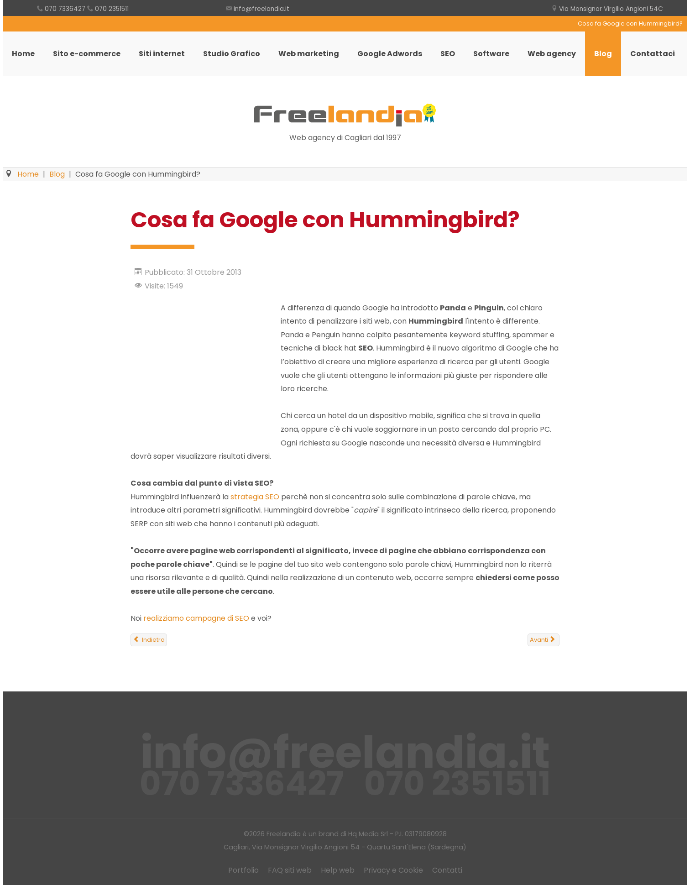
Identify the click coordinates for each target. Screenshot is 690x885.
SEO (447, 53)
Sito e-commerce (86, 53)
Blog (603, 53)
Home (23, 53)
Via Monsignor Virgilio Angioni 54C (611, 9)
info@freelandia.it (261, 9)
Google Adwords (389, 53)
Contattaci (652, 53)
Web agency (552, 53)
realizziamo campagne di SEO (196, 618)
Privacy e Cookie (393, 870)
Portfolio (243, 870)
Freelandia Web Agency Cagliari (345, 115)
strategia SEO (254, 497)
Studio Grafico (231, 53)
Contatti (447, 870)
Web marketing (308, 53)
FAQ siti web (290, 870)
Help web (338, 870)
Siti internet (162, 53)
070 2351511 (112, 9)
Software (491, 53)
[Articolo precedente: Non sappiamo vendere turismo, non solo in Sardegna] (149, 640)
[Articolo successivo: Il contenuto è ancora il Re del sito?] (543, 640)
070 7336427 (65, 9)
